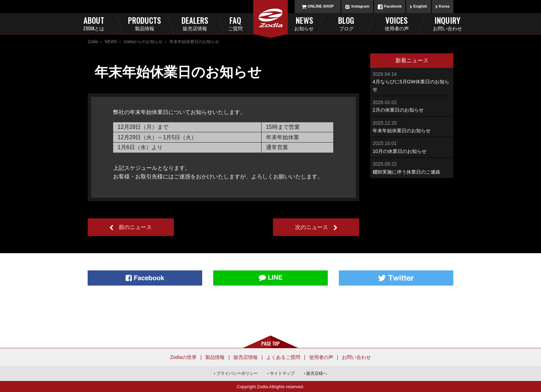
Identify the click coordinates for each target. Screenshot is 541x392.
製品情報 (215, 357)
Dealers (195, 23)
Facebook (393, 6)
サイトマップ (282, 373)
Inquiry (447, 23)
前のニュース (135, 227)
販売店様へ (316, 373)
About (94, 23)
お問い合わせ (356, 357)
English (420, 6)
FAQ (246, 23)
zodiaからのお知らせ (143, 41)
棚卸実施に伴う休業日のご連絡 (412, 167)
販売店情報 (246, 357)
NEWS (111, 41)
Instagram (360, 6)
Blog (346, 23)
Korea (444, 6)
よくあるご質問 (283, 357)
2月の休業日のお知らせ (412, 106)
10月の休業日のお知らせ (412, 147)
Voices (396, 23)
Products (144, 23)
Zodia (93, 41)
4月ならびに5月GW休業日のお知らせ (412, 81)
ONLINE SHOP (321, 6)
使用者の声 (321, 357)
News (295, 23)
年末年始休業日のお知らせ (412, 126)
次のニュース (311, 227)
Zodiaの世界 (183, 357)
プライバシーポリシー (237, 373)
